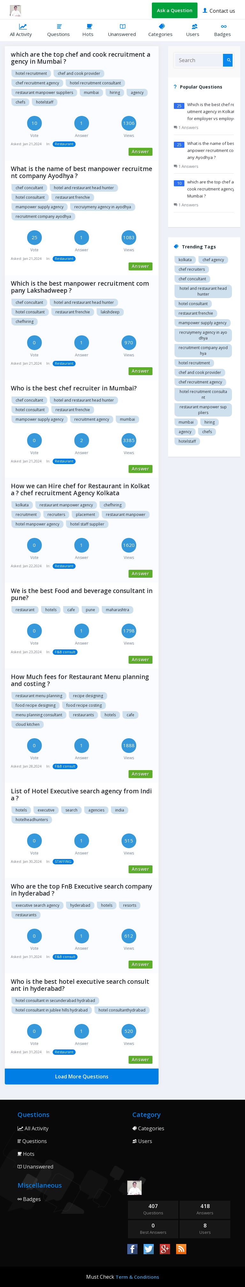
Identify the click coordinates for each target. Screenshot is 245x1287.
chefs (20, 102)
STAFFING (63, 861)
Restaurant (64, 143)
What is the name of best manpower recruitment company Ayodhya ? (81, 172)
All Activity (24, 30)
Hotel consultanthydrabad (122, 1010)
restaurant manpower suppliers (44, 92)
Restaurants (83, 715)
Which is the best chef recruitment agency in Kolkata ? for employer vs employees (214, 111)
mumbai (91, 92)
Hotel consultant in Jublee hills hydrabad (52, 1010)
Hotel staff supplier (87, 524)
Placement (85, 514)
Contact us (219, 10)
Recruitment (26, 514)
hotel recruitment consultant (95, 83)
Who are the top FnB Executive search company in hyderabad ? (81, 889)
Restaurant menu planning (39, 695)
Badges (224, 30)
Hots (90, 30)
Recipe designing (88, 695)
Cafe (71, 609)
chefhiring (24, 321)
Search (71, 810)
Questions (60, 30)
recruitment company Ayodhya (43, 216)
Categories (162, 30)
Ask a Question (174, 10)
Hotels (50, 609)
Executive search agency (37, 905)
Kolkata (22, 505)
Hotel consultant (30, 197)
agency (137, 92)
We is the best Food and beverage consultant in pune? (81, 594)
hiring (115, 92)
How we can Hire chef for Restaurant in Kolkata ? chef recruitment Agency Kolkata (80, 489)
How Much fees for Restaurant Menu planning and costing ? (80, 680)
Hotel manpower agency (37, 524)
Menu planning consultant (39, 715)
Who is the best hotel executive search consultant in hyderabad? (80, 985)
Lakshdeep (110, 312)
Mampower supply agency (39, 207)
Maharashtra (117, 609)
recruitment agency (91, 419)
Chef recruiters (192, 269)
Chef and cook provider (79, 73)
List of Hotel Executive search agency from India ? (81, 794)
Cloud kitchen (28, 724)
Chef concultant (29, 187)
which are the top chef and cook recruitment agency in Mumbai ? (80, 58)
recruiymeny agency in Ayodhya (102, 207)
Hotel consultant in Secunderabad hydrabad (55, 1000)
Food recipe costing (84, 705)
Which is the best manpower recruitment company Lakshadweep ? (80, 287)
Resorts (129, 905)
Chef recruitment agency (37, 83)
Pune (90, 609)
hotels (21, 810)
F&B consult (65, 651)
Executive (46, 810)
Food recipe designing (36, 705)
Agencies (96, 810)
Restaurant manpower (125, 514)
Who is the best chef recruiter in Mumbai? (74, 388)
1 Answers (186, 127)
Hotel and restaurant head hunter (84, 187)
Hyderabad (80, 905)
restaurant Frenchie (73, 197)
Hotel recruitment (31, 73)
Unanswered (123, 30)
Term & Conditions (137, 1277)
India (119, 810)
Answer (140, 151)
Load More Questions (81, 1076)
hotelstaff (44, 102)
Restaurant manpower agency (66, 505)
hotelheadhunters (32, 819)
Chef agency (213, 259)
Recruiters (56, 514)
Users (195, 30)
